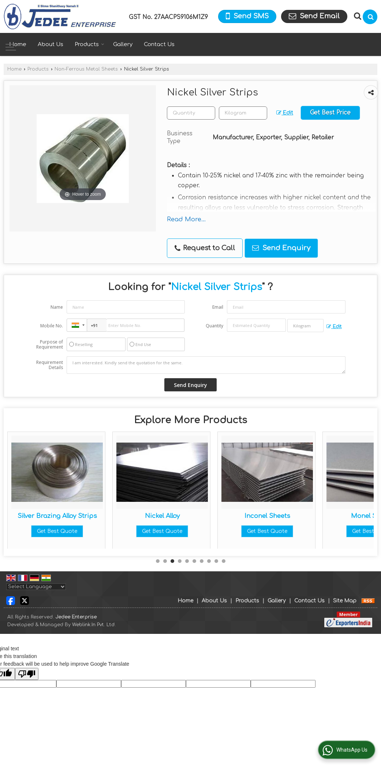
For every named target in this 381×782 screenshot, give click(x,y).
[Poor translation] (26, 674)
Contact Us (159, 44)
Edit (284, 113)
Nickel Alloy (267, 515)
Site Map (344, 601)
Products (89, 44)
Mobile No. (51, 326)
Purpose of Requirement (49, 344)
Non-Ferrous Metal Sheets (86, 69)
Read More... (186, 219)
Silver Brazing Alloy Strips (162, 515)
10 (223, 561)
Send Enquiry (281, 248)
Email (217, 307)
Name (57, 307)
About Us (50, 44)
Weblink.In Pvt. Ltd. (94, 624)
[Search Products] (356, 16)
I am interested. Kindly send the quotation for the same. (206, 365)
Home (17, 44)
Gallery (122, 44)
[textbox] (243, 113)
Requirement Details (49, 365)
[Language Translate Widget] (36, 586)
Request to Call (205, 248)
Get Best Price (330, 112)
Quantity (214, 326)
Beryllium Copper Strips (57, 515)
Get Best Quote (57, 531)
